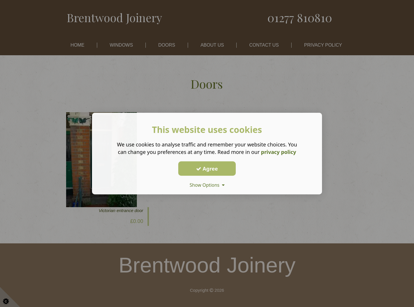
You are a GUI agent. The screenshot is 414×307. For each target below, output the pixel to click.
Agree (207, 168)
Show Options (207, 185)
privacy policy (278, 151)
